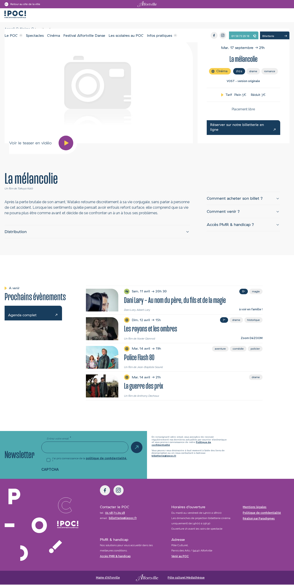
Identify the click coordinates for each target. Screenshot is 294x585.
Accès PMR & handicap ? (230, 224)
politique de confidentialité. (106, 458)
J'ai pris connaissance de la (89, 460)
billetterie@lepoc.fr (164, 456)
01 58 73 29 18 (115, 513)
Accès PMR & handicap (115, 556)
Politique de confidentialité (262, 513)
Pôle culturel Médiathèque (186, 578)
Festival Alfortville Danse (84, 35)
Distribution (16, 232)
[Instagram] (222, 35)
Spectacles (35, 35)
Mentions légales (254, 507)
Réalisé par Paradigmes (259, 519)
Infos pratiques (159, 35)
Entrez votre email (59, 439)
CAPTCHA (50, 470)
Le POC (11, 35)
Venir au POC (180, 556)
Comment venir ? (223, 211)
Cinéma (53, 35)
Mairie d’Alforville (108, 578)
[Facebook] (214, 35)
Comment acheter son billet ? (235, 198)
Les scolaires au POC (126, 35)
